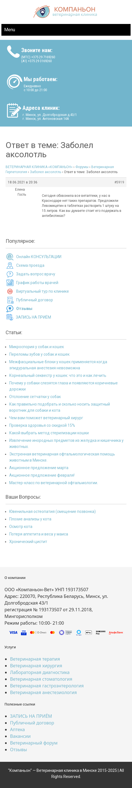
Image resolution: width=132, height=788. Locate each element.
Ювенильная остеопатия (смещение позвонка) (52, 511)
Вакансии (20, 736)
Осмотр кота (20, 526)
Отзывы (18, 749)
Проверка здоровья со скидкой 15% (42, 425)
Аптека (17, 729)
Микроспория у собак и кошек (36, 347)
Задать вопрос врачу (35, 274)
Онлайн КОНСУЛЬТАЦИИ (38, 256)
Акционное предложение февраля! (42, 475)
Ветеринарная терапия (35, 659)
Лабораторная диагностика (39, 672)
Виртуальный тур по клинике (42, 291)
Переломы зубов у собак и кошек (39, 354)
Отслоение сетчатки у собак (35, 396)
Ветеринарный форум (33, 743)
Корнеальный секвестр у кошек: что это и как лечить (57, 375)
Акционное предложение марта (38, 467)
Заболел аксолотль (45, 172)
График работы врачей (37, 282)
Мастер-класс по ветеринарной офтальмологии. (53, 483)
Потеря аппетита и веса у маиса (38, 534)
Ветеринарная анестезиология (43, 692)
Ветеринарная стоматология (41, 679)
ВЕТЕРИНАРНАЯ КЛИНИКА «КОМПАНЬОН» (39, 167)
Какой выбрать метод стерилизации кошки (49, 433)
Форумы (81, 167)
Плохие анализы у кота (30, 519)
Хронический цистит (28, 541)
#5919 (119, 182)
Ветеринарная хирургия (36, 666)
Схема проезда (30, 265)
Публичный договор (34, 300)
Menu (9, 29)
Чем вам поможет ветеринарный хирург (46, 418)
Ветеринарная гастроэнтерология (47, 686)
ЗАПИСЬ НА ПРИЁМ (33, 317)
